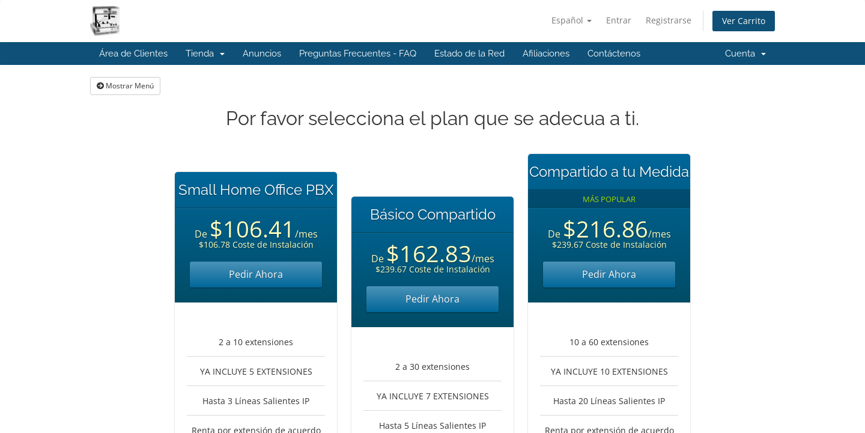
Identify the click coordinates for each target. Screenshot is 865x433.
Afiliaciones (546, 53)
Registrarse (668, 20)
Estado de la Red (469, 53)
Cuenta (745, 53)
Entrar (618, 20)
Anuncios (262, 53)
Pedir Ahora (256, 274)
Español (571, 20)
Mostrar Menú (125, 86)
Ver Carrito (743, 20)
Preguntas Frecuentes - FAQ (357, 53)
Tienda (205, 53)
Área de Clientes (133, 53)
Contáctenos (613, 53)
